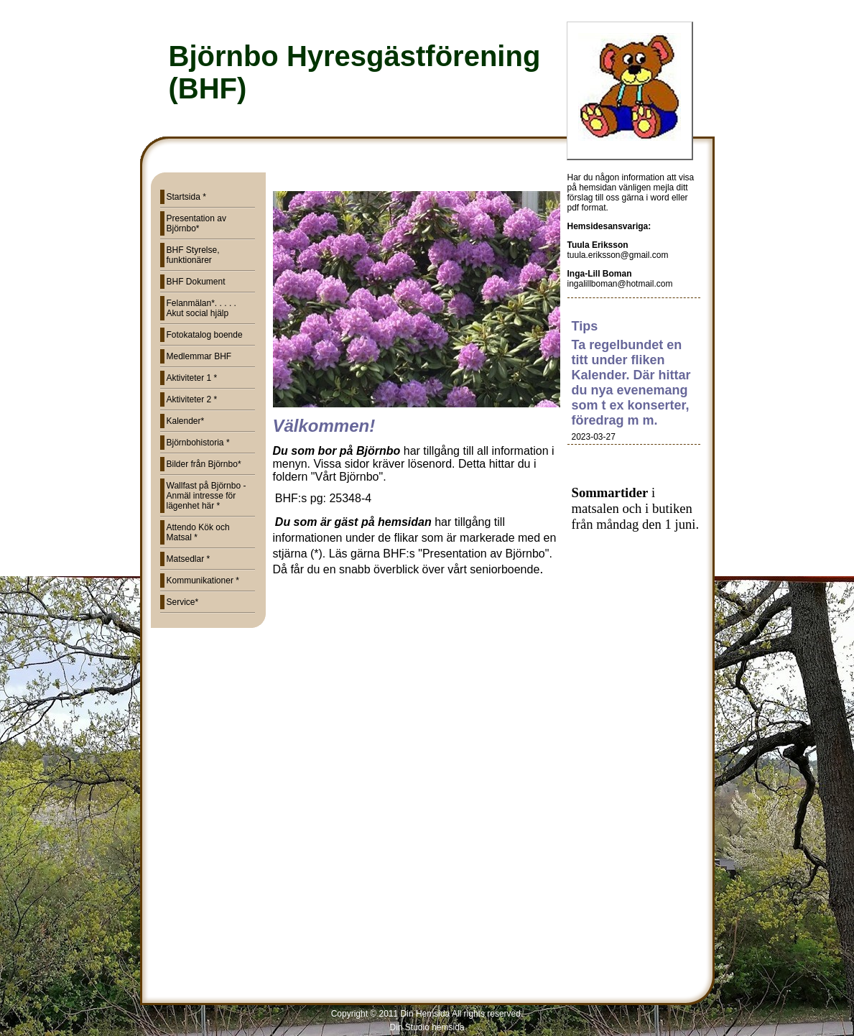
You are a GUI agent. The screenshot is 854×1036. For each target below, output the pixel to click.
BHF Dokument (196, 282)
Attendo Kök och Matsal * (198, 532)
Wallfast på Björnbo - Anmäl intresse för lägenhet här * (206, 496)
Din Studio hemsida (426, 1027)
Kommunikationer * (203, 580)
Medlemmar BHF (199, 356)
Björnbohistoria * (198, 443)
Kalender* (186, 421)
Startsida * (186, 197)
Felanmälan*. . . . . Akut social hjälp (201, 308)
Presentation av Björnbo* (196, 223)
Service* (183, 602)
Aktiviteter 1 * (192, 378)
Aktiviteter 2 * (192, 399)
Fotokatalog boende (205, 335)
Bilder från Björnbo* (204, 464)
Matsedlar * (188, 559)
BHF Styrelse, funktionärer (193, 255)
